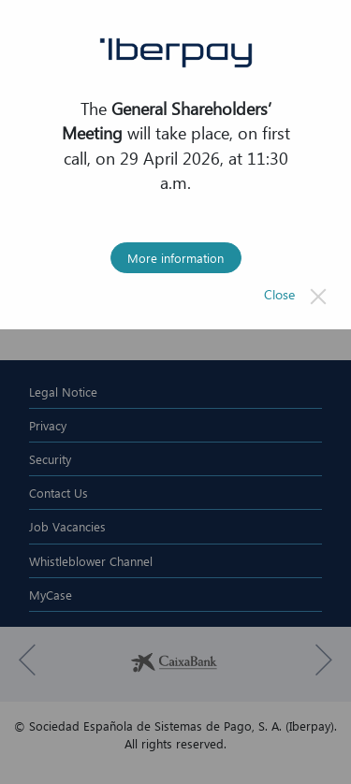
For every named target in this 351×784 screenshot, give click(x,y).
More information (175, 257)
